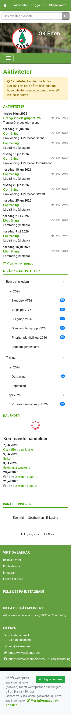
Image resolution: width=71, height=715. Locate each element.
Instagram (9, 573)
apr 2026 (15, 395)
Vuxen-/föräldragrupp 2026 (38, 404)
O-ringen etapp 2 (26, 486)
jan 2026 (14, 291)
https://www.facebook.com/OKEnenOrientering (34, 615)
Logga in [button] (37, 5)
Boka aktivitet (12, 560)
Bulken (7, 458)
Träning (11, 357)
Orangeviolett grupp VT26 (38, 328)
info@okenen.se (19, 646)
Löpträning (19, 386)
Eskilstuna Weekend (16, 468)
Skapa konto (57, 5)
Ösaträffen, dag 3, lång (18, 449)
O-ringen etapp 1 (26, 477)
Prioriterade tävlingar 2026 (38, 337)
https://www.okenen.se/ (24, 652)
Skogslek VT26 (38, 300)
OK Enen (49, 33)
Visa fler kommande (18, 263)
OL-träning (38, 376)
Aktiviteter (21, 5)
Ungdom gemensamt (25, 347)
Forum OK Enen (13, 579)
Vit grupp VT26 (38, 310)
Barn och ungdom (17, 281)
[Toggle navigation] (8, 58)
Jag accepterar (50, 679)
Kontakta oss (11, 566)
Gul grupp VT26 (38, 319)
